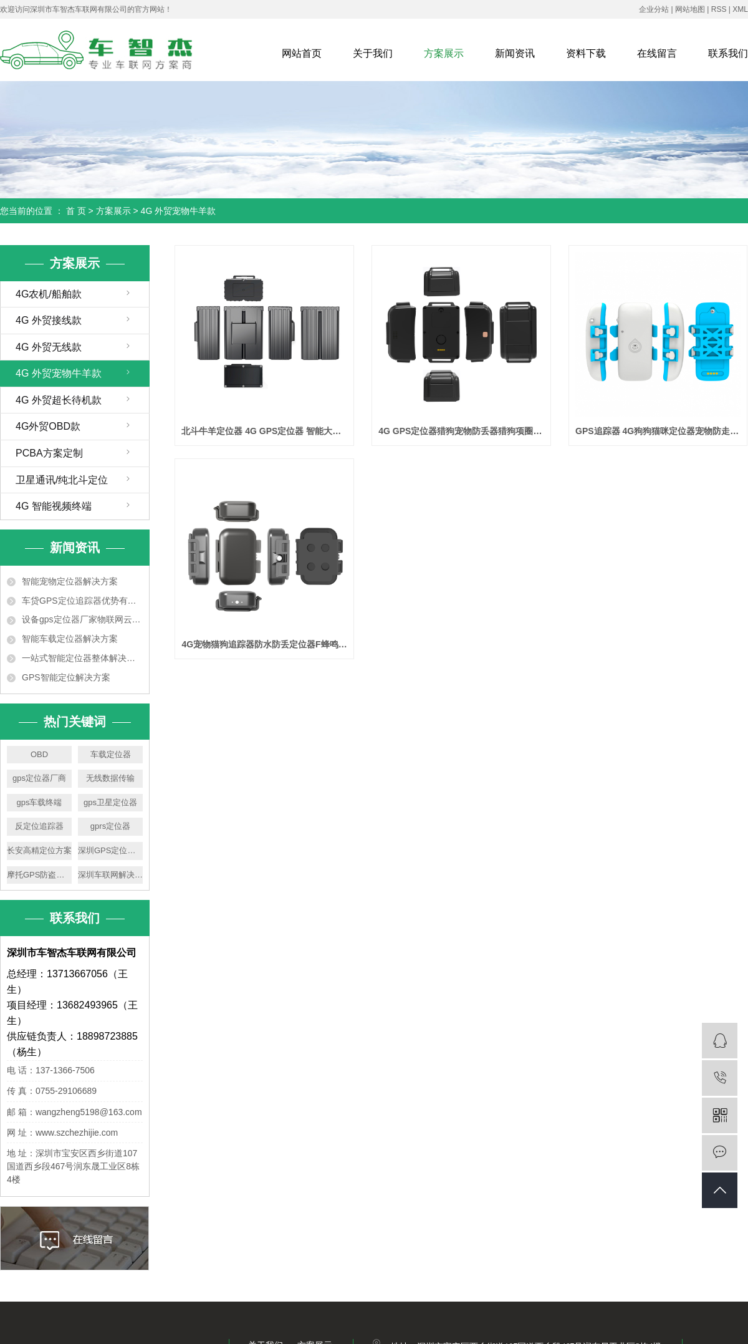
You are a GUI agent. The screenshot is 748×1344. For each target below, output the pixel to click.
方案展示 (444, 53)
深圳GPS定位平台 (110, 850)
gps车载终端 (39, 802)
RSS (719, 9)
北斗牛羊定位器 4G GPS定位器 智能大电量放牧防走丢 (264, 431)
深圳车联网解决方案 (110, 874)
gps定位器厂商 (39, 778)
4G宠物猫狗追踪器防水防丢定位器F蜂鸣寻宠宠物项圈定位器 (264, 644)
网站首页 (302, 53)
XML (740, 9)
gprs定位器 (110, 826)
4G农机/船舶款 (49, 294)
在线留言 (657, 53)
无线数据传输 (110, 778)
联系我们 (728, 53)
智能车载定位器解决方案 (70, 639)
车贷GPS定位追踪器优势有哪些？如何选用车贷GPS (82, 601)
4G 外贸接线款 (49, 320)
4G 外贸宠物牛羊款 (178, 211)
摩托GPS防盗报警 (39, 874)
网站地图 (690, 9)
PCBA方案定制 (49, 453)
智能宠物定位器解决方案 (70, 581)
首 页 (76, 211)
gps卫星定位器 (110, 802)
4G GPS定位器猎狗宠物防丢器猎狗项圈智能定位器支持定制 (461, 431)
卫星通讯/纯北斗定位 (62, 480)
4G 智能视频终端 (54, 506)
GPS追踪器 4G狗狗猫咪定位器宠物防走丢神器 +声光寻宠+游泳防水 (658, 431)
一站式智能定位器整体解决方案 (82, 658)
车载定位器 (110, 754)
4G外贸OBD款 (48, 426)
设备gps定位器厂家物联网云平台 (82, 619)
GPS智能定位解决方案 (66, 677)
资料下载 (586, 53)
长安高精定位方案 (39, 850)
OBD (39, 754)
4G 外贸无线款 (49, 347)
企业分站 (654, 9)
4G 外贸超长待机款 (59, 400)
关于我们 (373, 53)
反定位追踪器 (39, 826)
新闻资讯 (515, 53)
